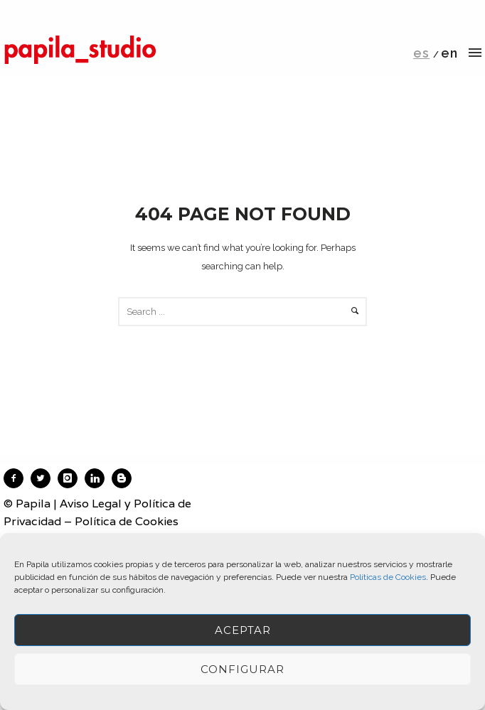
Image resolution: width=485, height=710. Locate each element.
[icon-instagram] (71, 478)
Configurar (242, 669)
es (421, 52)
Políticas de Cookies (388, 577)
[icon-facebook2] (17, 478)
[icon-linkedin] (98, 478)
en (449, 52)
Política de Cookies (126, 521)
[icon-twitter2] (44, 478)
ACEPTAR (243, 630)
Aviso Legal (91, 503)
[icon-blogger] (125, 478)
